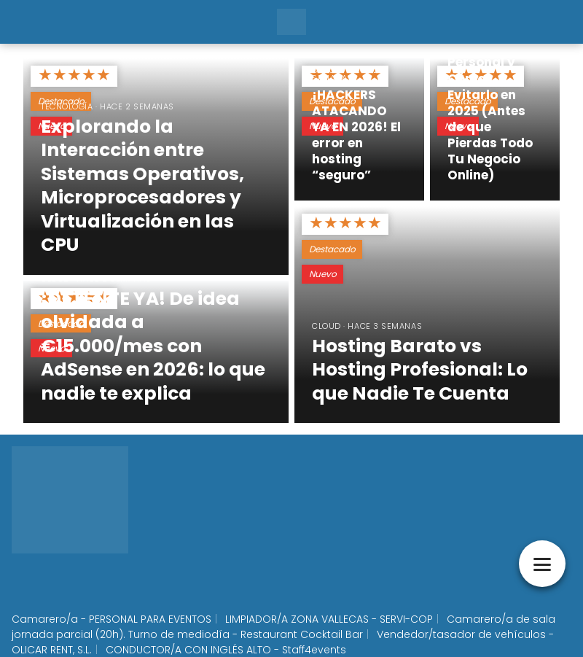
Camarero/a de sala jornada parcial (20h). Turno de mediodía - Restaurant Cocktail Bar (283, 627)
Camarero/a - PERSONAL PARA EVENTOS (111, 619)
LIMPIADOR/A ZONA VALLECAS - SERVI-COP (329, 619)
